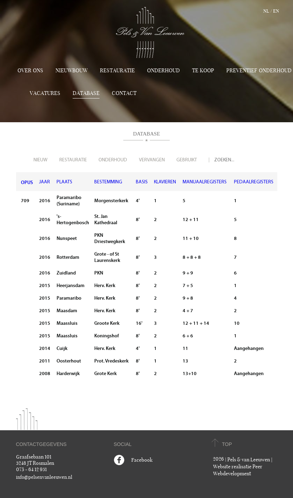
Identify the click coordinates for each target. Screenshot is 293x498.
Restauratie (117, 70)
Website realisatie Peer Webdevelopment (237, 470)
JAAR (44, 182)
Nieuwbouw (72, 70)
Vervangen (152, 160)
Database (86, 93)
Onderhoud (163, 70)
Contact (124, 93)
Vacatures (45, 93)
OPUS (27, 182)
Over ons (30, 70)
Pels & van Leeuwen (248, 459)
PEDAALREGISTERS (253, 182)
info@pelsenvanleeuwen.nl (44, 477)
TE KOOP (203, 70)
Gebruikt (186, 160)
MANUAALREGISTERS (205, 182)
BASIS (142, 182)
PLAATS (64, 182)
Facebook (142, 460)
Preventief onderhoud (259, 70)
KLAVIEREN (165, 182)
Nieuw (40, 160)
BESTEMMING (108, 182)
